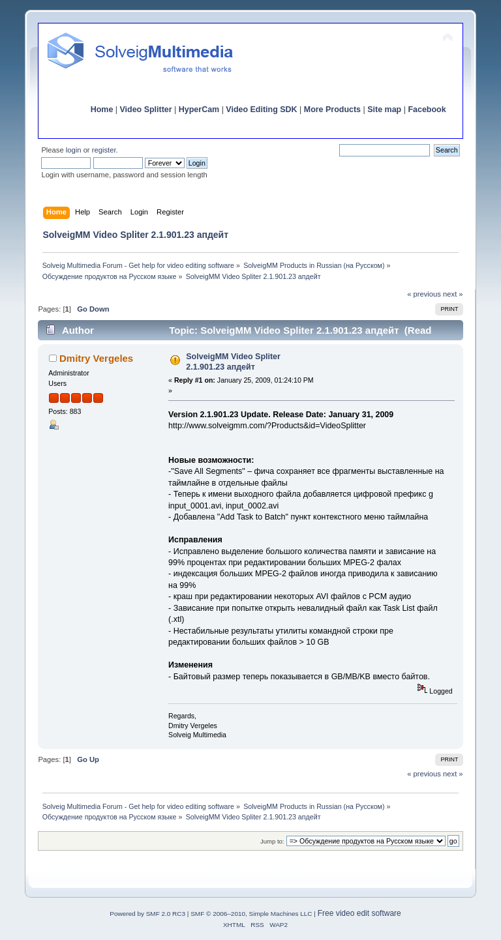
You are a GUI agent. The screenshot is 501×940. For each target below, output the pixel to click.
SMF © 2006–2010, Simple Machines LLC (251, 913)
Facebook (427, 109)
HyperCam (199, 109)
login (74, 150)
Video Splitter (146, 109)
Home (102, 109)
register (104, 150)
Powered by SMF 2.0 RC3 (147, 913)
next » (453, 294)
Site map (384, 109)
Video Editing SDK (261, 109)
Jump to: (272, 841)
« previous (424, 294)
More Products (332, 109)
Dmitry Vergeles (96, 358)
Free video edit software (359, 913)
